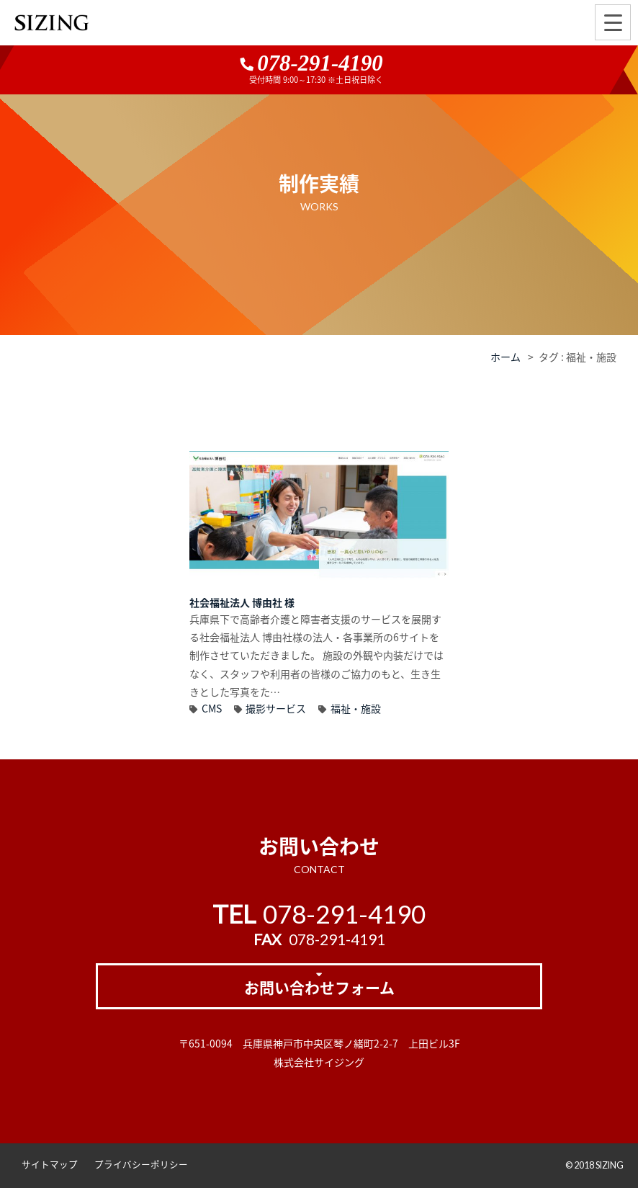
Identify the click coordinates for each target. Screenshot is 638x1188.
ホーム (505, 356)
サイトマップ (50, 1164)
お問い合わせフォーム (319, 987)
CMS (212, 708)
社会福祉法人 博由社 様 (242, 602)
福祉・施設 (356, 708)
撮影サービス (276, 708)
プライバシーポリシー (141, 1164)
